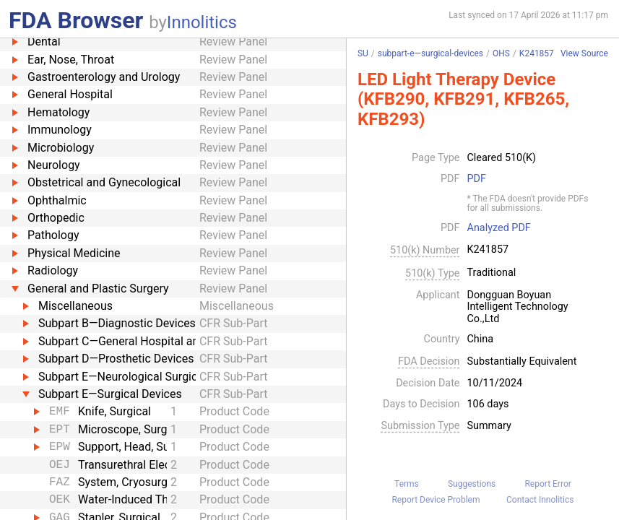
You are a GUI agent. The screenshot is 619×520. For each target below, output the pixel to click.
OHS (501, 53)
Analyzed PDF (499, 228)
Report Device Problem (435, 500)
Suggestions (471, 484)
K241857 (536, 53)
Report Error (547, 484)
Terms (406, 484)
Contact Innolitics (539, 500)
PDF (476, 179)
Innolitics (202, 22)
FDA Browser (76, 20)
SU (363, 53)
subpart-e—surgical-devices (430, 53)
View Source (584, 53)
